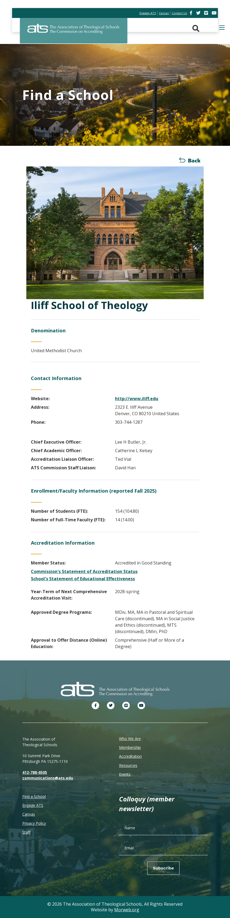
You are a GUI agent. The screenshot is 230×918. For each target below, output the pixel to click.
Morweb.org (126, 910)
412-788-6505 (34, 772)
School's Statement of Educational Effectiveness (83, 579)
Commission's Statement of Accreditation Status (84, 571)
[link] (191, 13)
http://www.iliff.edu (136, 399)
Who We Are (130, 738)
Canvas (28, 814)
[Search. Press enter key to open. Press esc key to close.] (196, 28)
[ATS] (73, 32)
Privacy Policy (34, 823)
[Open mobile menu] (222, 27)
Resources (128, 765)
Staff (26, 832)
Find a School (34, 796)
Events (125, 774)
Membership (130, 747)
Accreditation (130, 756)
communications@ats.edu (47, 778)
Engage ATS (32, 805)
